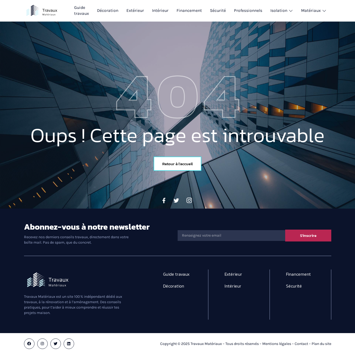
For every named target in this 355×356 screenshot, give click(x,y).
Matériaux (318, 10)
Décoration (108, 10)
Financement (191, 10)
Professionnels (251, 10)
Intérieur (161, 10)
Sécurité (220, 10)
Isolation (285, 10)
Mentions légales (276, 343)
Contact (301, 343)
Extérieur (136, 10)
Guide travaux (81, 10)
